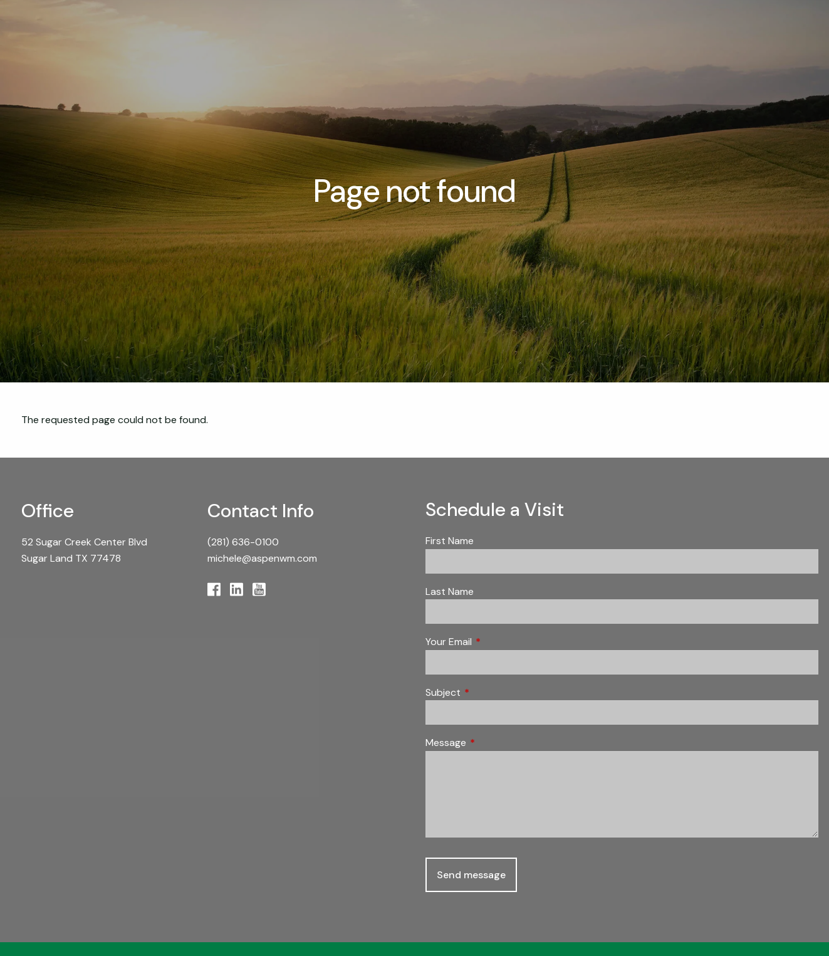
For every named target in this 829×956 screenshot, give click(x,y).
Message (493, 742)
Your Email (496, 641)
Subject (490, 692)
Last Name (449, 591)
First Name (449, 540)
